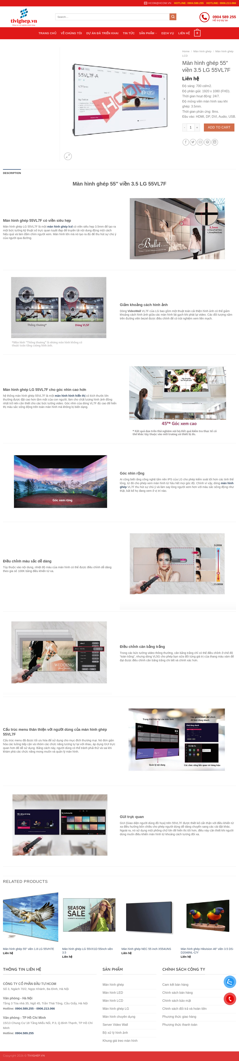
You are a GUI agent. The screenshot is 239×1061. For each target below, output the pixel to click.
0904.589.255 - (25, 1008)
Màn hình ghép (202, 51)
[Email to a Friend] (200, 142)
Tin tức (129, 33)
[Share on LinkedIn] (214, 142)
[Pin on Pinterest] (207, 142)
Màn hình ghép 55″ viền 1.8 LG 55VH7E (28, 949)
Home (186, 51)
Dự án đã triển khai (102, 33)
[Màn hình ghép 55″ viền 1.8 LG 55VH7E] (30, 916)
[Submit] (173, 16)
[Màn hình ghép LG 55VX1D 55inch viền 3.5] (90, 916)
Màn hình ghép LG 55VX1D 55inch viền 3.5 (87, 950)
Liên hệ (184, 33)
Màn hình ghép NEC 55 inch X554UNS (146, 949)
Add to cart (219, 127)
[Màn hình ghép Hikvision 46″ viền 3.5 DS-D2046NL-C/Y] (208, 916)
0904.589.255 (24, 1033)
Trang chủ (47, 33)
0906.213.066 (45, 1008)
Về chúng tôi (71, 33)
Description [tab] (12, 173)
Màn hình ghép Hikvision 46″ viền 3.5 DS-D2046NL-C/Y (207, 950)
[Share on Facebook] (186, 142)
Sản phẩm (148, 33)
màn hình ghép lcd (60, 226)
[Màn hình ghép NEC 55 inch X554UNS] (149, 916)
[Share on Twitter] (193, 142)
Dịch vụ (167, 33)
